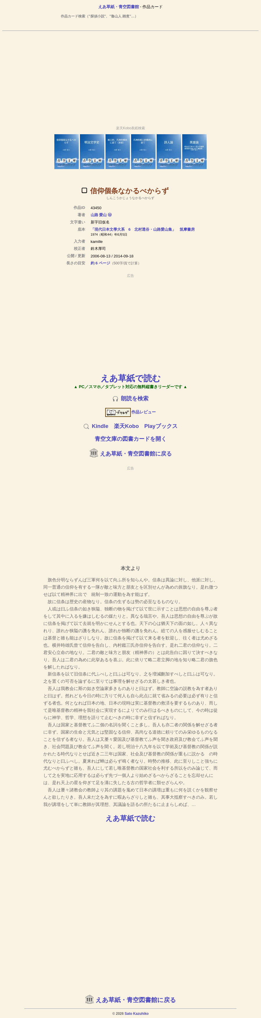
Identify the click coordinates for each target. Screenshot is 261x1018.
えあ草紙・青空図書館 (118, 6)
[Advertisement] (130, 76)
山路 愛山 (99, 215)
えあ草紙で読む (131, 378)
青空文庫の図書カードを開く (131, 439)
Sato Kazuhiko (137, 1014)
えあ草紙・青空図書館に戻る (136, 454)
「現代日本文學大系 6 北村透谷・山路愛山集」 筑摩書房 (143, 229)
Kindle (100, 426)
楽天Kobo (126, 426)
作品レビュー (130, 412)
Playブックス (161, 426)
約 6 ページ (100, 263)
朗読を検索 (135, 398)
